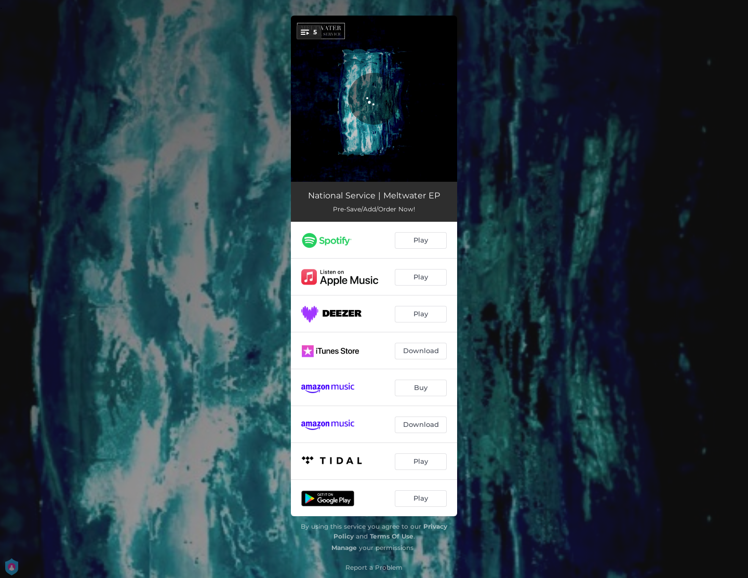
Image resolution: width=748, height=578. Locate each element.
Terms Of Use (391, 536)
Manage (344, 548)
